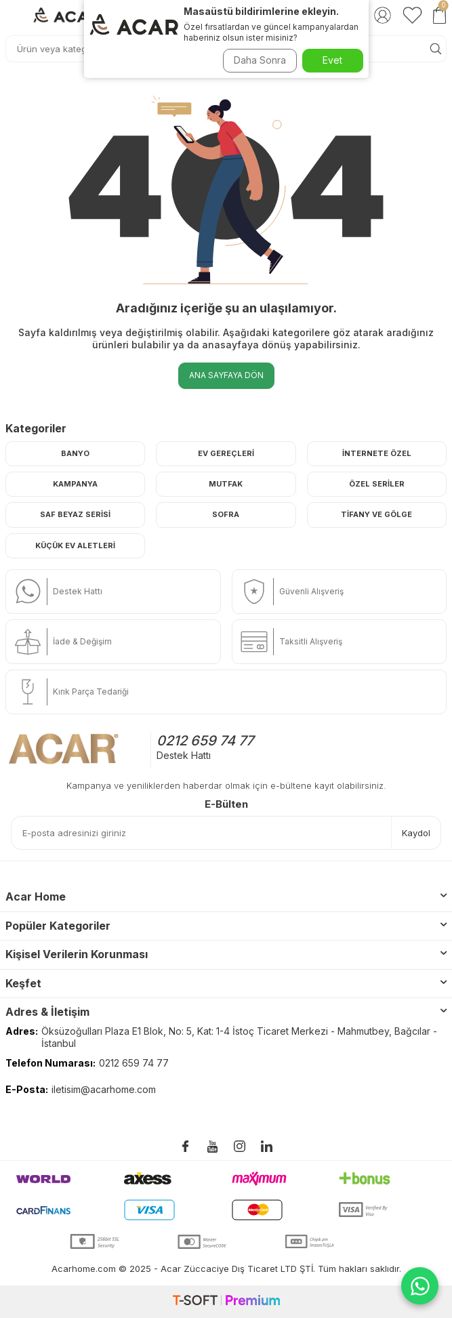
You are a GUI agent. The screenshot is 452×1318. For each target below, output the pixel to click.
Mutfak (226, 484)
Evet (332, 60)
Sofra (225, 514)
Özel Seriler (377, 484)
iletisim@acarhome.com (104, 1089)
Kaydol (416, 832)
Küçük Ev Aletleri (75, 545)
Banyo (75, 453)
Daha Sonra (260, 60)
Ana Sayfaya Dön (226, 375)
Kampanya (75, 484)
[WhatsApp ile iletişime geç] (419, 1285)
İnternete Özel (376, 453)
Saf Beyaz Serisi (75, 514)
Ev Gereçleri (226, 453)
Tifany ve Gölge (376, 514)
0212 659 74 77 (205, 741)
